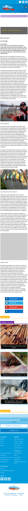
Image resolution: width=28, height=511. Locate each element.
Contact (2, 473)
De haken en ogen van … (6, 453)
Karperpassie (3, 461)
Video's (16, 455)
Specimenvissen (18, 448)
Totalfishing (13, 493)
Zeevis (2, 443)
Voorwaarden (21, 493)
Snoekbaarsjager (4, 459)
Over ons (2, 468)
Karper (2, 441)
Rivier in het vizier (7, 16)
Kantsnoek (3, 455)
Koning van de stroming (6, 457)
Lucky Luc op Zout (18, 443)
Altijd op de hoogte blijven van (14, 421)
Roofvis (2, 439)
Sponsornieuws (18, 453)
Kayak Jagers (17, 457)
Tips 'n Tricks (17, 445)
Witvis (2, 445)
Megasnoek (17, 459)
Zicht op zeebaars (18, 441)
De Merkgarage (13, 495)
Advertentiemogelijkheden (7, 470)
